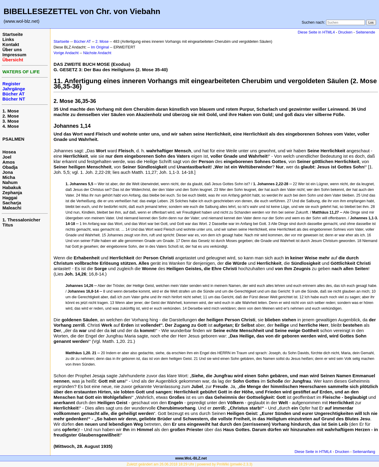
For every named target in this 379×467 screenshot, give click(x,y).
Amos (8, 162)
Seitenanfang (364, 451)
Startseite (12, 34)
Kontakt (10, 44)
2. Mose (10, 115)
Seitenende (365, 32)
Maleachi (11, 207)
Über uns (12, 49)
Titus (7, 224)
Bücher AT (82, 41)
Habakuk (11, 187)
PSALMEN (13, 139)
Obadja (10, 167)
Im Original (100, 47)
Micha (8, 177)
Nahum (10, 182)
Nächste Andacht (97, 53)
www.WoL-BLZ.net (191, 458)
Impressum (14, 54)
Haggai (9, 197)
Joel (6, 156)
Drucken (345, 32)
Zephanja (12, 192)
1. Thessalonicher (21, 219)
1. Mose (10, 110)
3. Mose (10, 121)
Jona (7, 172)
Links (8, 39)
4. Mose (10, 126)
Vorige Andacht (66, 53)
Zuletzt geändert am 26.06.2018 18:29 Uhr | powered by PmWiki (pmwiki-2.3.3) (189, 464)
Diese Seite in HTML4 (316, 32)
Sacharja (11, 202)
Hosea (9, 151)
